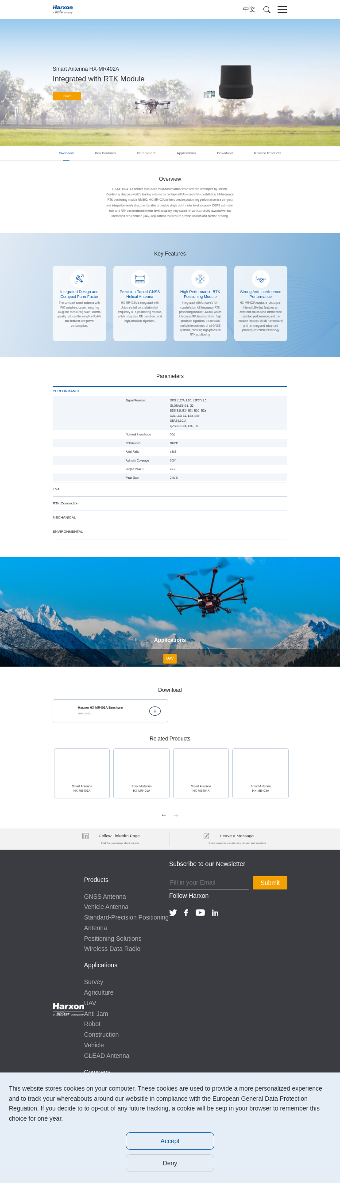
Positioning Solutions (113, 937)
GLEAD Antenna (107, 1054)
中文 (249, 9)
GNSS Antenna (105, 895)
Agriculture (99, 992)
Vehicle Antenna (106, 906)
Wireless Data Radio (112, 948)
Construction (101, 1034)
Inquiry (67, 96)
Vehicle (94, 1044)
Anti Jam (96, 1012)
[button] (266, 9)
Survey (94, 981)
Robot (92, 1023)
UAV (90, 1002)
